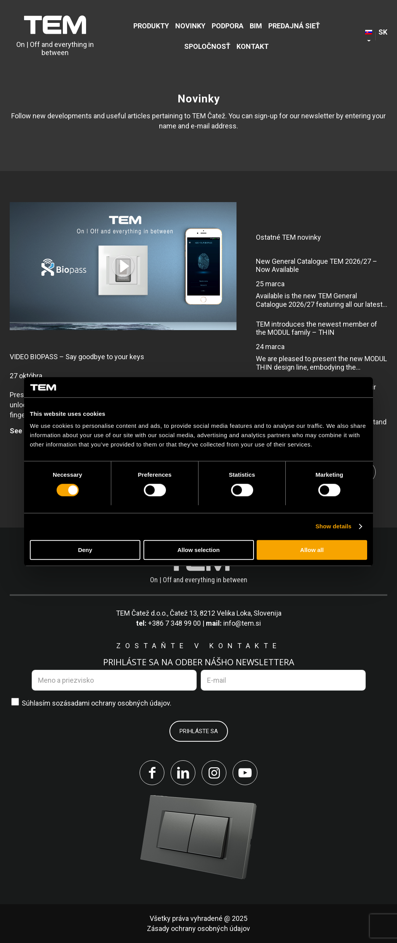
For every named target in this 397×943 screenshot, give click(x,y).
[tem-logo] (55, 36)
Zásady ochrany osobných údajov (198, 928)
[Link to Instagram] (214, 772)
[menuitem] (151, 26)
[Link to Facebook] (152, 772)
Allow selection (198, 550)
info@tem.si (242, 623)
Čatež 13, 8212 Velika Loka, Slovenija (225, 613)
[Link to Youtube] (245, 772)
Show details (334, 526)
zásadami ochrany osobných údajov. (115, 703)
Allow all (312, 550)
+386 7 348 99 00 (174, 623)
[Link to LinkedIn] (183, 772)
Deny (85, 550)
